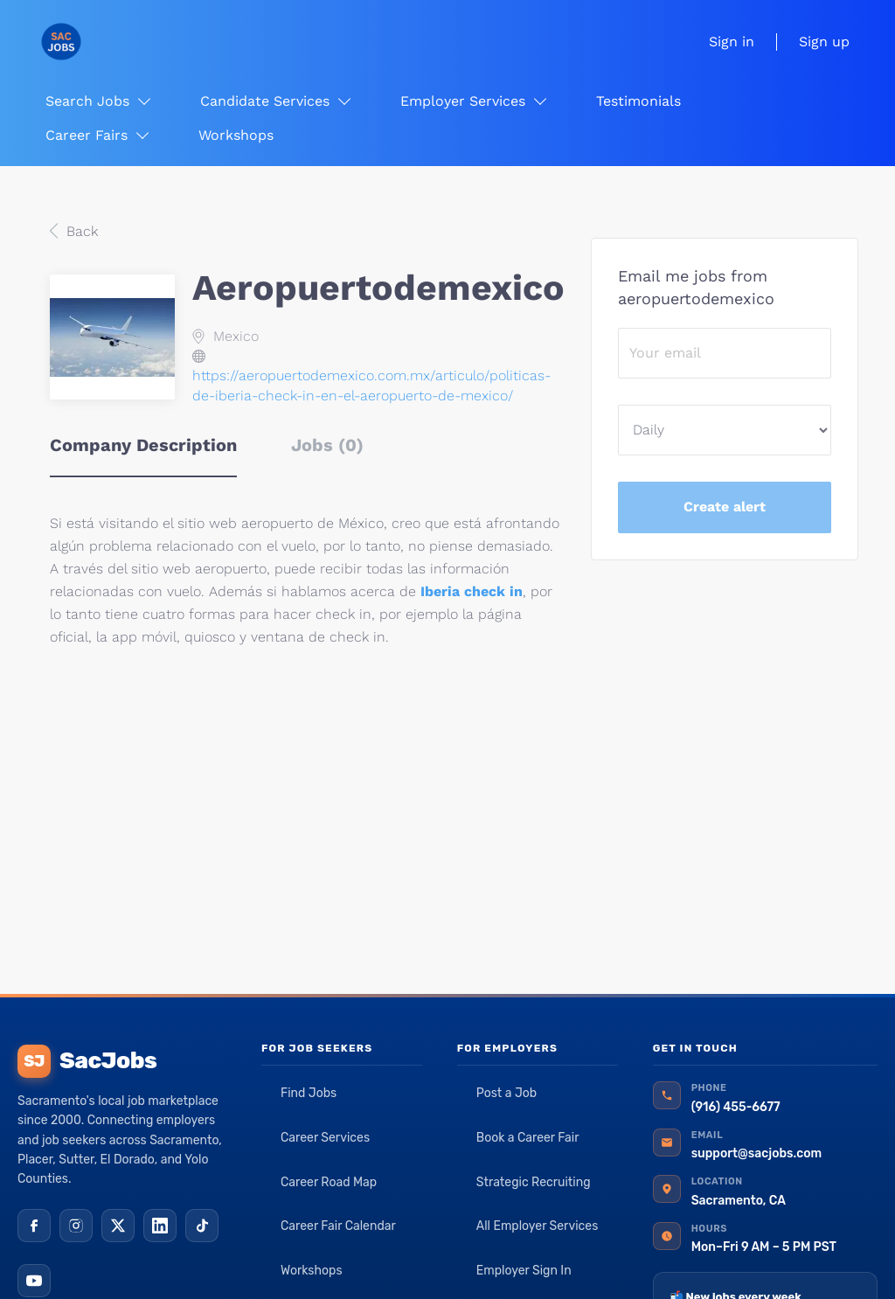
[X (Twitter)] (118, 1225)
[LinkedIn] (160, 1225)
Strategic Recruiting (533, 1182)
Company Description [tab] (143, 444)
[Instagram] (76, 1225)
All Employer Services (537, 1226)
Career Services (325, 1137)
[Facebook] (34, 1225)
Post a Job (506, 1093)
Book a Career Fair (527, 1137)
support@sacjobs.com (756, 1153)
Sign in (731, 41)
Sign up (824, 41)
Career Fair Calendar (338, 1226)
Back (80, 231)
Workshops (312, 1270)
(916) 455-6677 (736, 1107)
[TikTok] (202, 1225)
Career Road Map (329, 1182)
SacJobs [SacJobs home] (86, 1061)
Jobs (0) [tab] (327, 444)
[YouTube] (34, 1280)
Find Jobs (308, 1093)
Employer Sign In (524, 1270)
